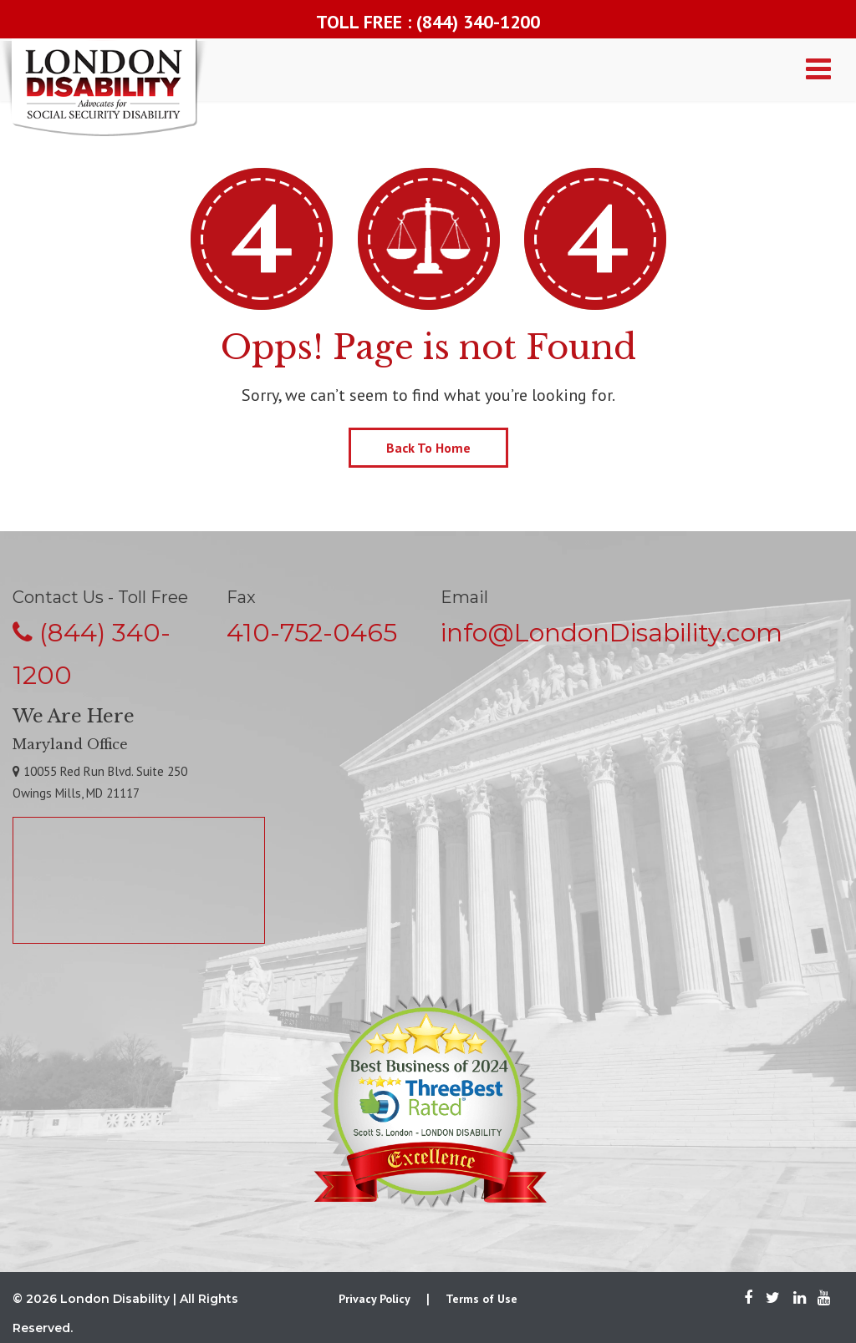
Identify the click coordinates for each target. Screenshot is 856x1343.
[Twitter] (773, 1298)
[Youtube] (819, 1298)
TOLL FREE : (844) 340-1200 (428, 21)
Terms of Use (481, 1298)
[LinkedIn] (799, 1298)
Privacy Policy (374, 1298)
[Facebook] (748, 1298)
